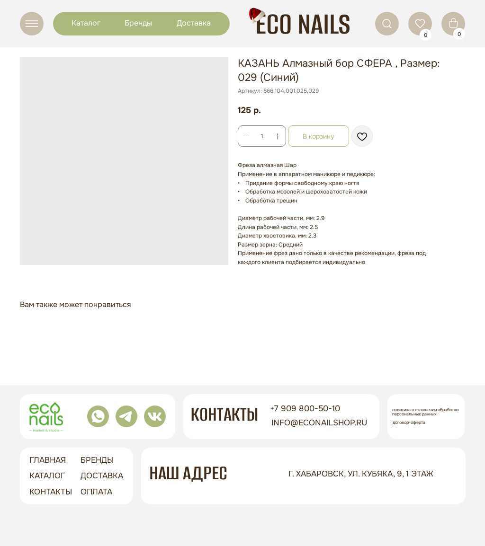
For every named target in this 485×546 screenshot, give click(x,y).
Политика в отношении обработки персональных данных (425, 412)
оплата (96, 492)
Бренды (138, 23)
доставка (102, 476)
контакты (50, 492)
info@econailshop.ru (319, 423)
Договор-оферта (409, 422)
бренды (97, 460)
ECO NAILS (302, 24)
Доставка (194, 23)
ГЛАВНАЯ (47, 460)
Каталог (86, 23)
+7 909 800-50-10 (305, 409)
